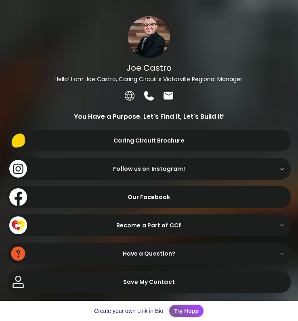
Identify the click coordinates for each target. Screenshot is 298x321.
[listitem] (129, 96)
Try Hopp (186, 311)
